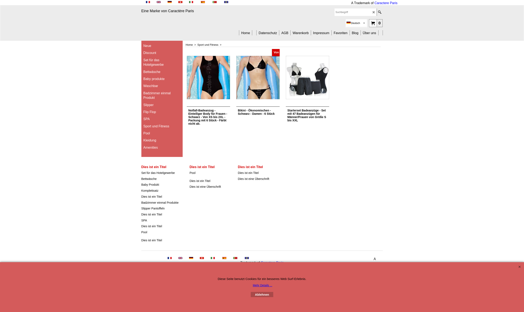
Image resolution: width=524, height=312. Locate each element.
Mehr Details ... (262, 285)
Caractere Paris (386, 3)
